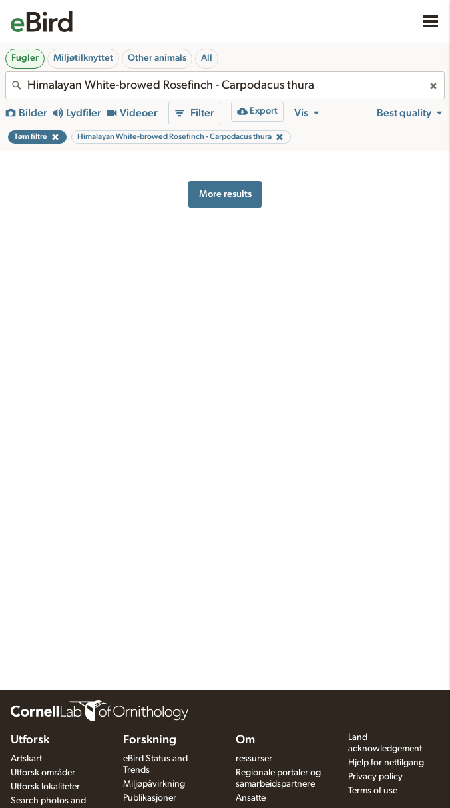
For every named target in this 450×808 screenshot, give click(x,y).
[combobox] (225, 85)
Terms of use (372, 790)
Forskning (149, 740)
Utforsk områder (43, 772)
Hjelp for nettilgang (386, 762)
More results (225, 194)
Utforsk (30, 740)
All (206, 58)
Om (245, 740)
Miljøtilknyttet (83, 58)
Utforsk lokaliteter (45, 786)
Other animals (157, 58)
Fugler (25, 58)
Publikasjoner (149, 798)
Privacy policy (375, 776)
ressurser (254, 758)
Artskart (26, 758)
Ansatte (251, 798)
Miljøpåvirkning (154, 784)
